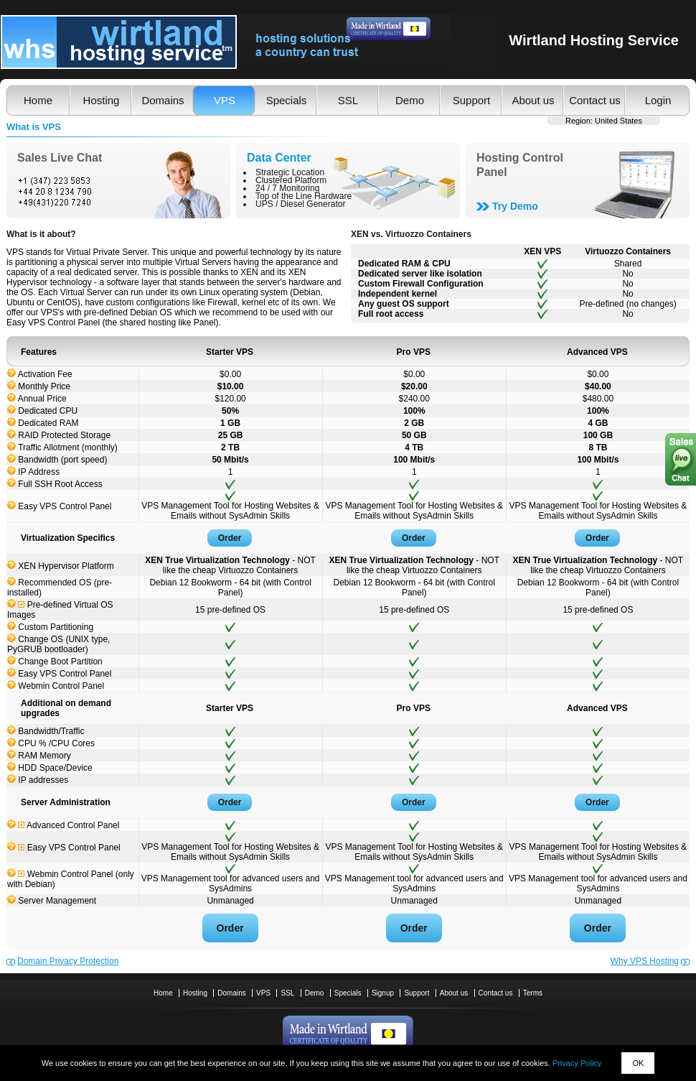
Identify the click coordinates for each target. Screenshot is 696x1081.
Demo (409, 100)
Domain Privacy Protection (67, 961)
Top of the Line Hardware (303, 196)
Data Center (279, 158)
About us (533, 100)
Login (658, 100)
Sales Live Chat (59, 158)
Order (230, 538)
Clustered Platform (290, 180)
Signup (383, 993)
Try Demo (515, 206)
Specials (286, 100)
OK (638, 1063)
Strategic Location (289, 172)
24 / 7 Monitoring (287, 188)
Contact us (595, 100)
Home (38, 100)
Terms (532, 993)
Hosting (101, 100)
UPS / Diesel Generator (300, 204)
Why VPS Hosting (645, 961)
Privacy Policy (576, 1063)
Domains (162, 100)
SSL (348, 100)
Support (472, 100)
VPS (224, 100)
